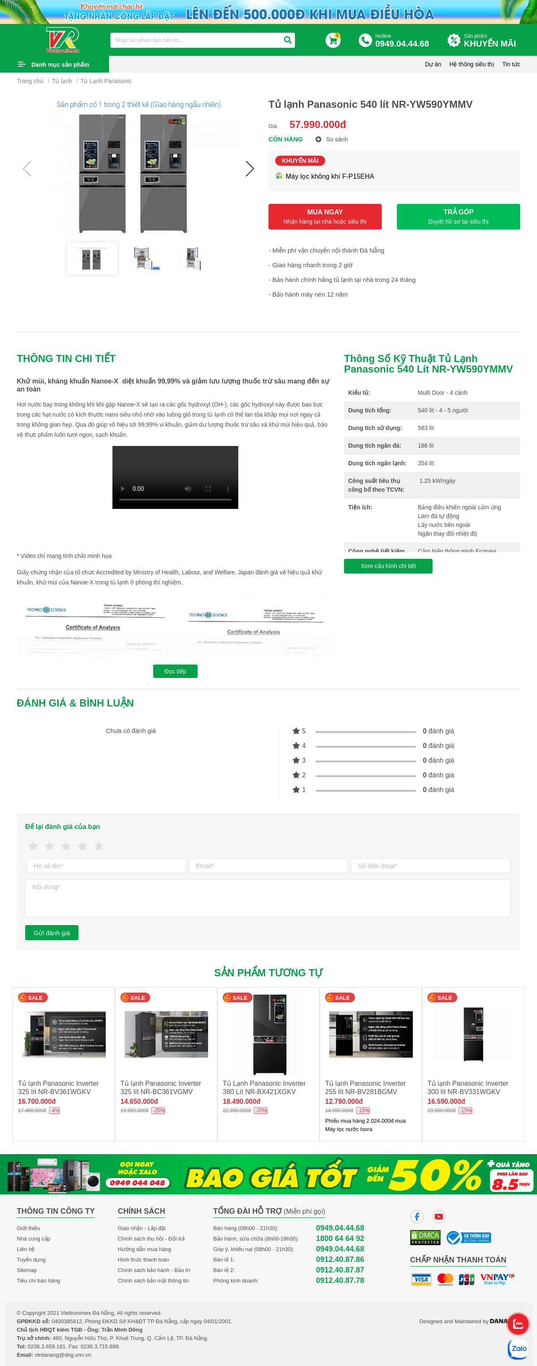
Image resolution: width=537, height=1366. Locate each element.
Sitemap (27, 1270)
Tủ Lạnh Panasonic (106, 81)
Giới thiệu (28, 1228)
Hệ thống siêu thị (471, 64)
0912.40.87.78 (340, 1280)
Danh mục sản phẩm (60, 64)
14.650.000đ (139, 1101)
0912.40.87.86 (340, 1259)
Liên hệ (25, 1249)
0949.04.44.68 (340, 1228)
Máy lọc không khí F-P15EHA (324, 176)
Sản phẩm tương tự (268, 972)
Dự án (433, 64)
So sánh (331, 139)
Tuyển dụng (31, 1260)
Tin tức (511, 64)
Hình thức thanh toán (143, 1260)
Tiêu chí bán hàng (38, 1280)
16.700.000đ (37, 1101)
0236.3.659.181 (46, 1346)
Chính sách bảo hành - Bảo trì (154, 1270)
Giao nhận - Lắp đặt (142, 1228)
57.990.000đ (317, 124)
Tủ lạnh (62, 81)
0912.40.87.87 (340, 1270)
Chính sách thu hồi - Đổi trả (151, 1239)
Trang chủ (30, 81)
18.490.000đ (242, 1101)
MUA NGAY (325, 217)
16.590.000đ (446, 1101)
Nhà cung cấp (33, 1239)
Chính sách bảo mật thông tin (153, 1280)
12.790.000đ (344, 1101)
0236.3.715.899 (99, 1346)
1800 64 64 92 (340, 1238)
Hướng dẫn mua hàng (144, 1249)
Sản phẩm (492, 41)
